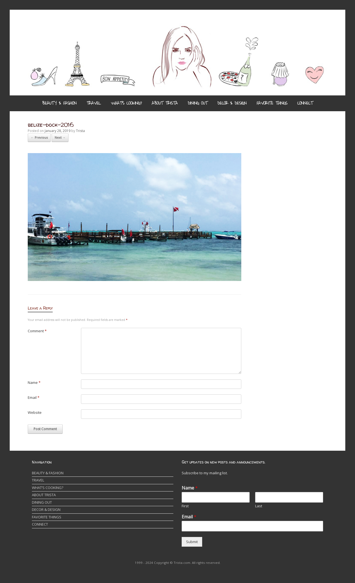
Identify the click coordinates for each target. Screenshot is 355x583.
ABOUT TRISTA (165, 103)
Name (34, 382)
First (185, 506)
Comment (37, 330)
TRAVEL (94, 103)
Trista (80, 130)
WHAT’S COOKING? (126, 103)
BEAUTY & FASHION (59, 103)
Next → (60, 137)
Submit (192, 541)
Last (258, 506)
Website (35, 412)
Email (33, 397)
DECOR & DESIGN (232, 103)
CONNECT (305, 103)
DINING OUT (197, 103)
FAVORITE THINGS (272, 103)
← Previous (39, 137)
